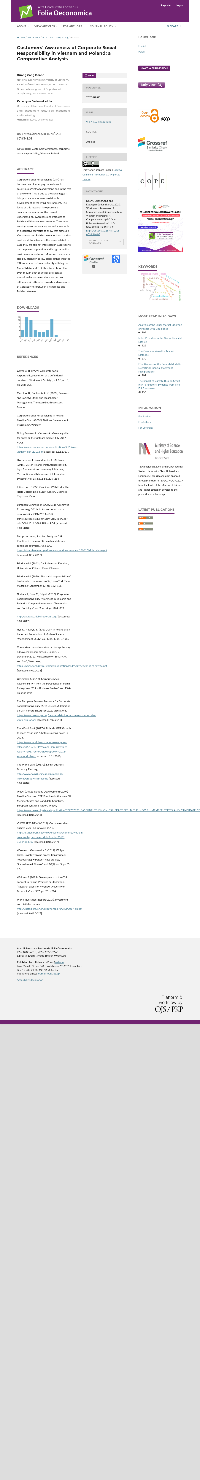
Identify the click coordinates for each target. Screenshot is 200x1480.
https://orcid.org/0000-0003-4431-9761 (35, 93)
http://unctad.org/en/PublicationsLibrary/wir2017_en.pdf (49, 908)
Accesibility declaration (30, 979)
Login (179, 5)
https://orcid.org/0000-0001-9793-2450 (35, 120)
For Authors (73, 26)
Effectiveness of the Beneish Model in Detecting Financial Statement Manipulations (159, 367)
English (142, 45)
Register (166, 5)
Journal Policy (102, 26)
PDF (91, 75)
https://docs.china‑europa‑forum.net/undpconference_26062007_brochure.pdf (62, 550)
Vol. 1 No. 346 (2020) (55, 37)
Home (21, 37)
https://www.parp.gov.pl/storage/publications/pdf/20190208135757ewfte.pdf (62, 665)
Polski (141, 51)
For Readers (144, 416)
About (22, 26)
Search (174, 26)
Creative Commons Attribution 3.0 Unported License (102, 174)
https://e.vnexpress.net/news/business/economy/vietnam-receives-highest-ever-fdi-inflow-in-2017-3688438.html (50, 837)
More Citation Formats (99, 242)
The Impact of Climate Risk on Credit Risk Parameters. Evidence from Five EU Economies (159, 384)
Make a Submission (154, 68)
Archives (33, 37)
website (59, 962)
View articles (44, 26)
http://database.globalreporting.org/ (37, 616)
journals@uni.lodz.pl (49, 973)
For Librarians (145, 427)
